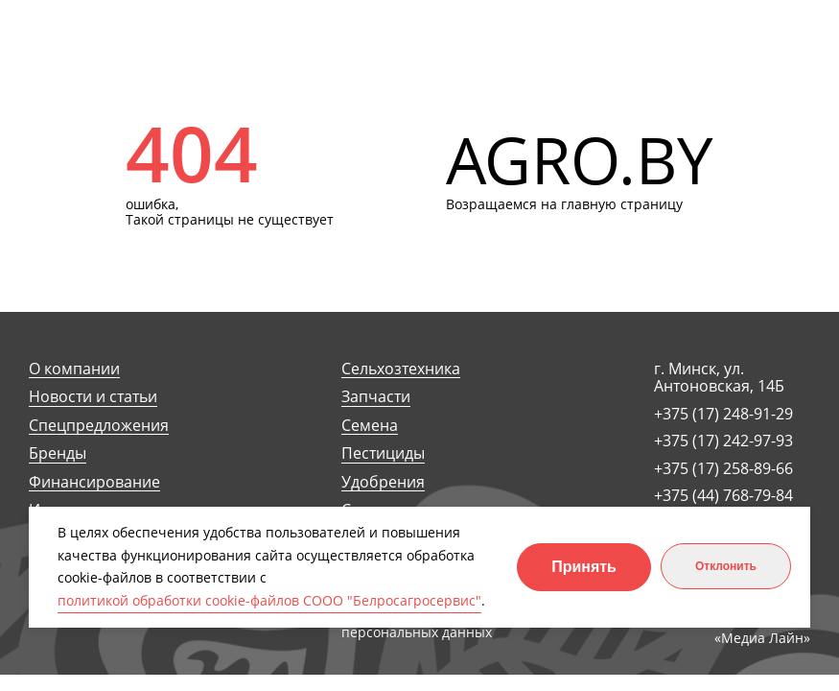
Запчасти (375, 397)
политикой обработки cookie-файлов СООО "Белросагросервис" (269, 600)
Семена (369, 426)
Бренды (57, 453)
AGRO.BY (579, 161)
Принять (584, 567)
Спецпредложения (99, 426)
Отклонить (726, 566)
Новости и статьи (93, 397)
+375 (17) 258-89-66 (723, 468)
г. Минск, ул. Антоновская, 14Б (719, 377)
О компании (74, 369)
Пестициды (383, 453)
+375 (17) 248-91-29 (723, 413)
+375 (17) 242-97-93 (723, 440)
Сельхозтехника (400, 369)
